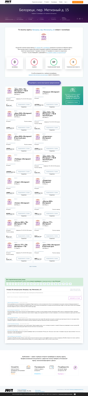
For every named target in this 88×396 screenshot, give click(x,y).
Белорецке (24, 389)
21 (41, 283)
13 (28, 283)
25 (52, 283)
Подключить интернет (37, 2)
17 (34, 283)
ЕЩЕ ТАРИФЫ (33, 266)
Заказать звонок (77, 2)
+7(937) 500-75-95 (24, 391)
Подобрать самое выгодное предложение (44, 83)
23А (48, 283)
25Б (60, 283)
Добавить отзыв (75, 298)
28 (66, 283)
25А (56, 283)
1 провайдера (46, 47)
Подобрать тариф (72, 102)
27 (63, 283)
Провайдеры (54, 2)
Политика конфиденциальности (76, 389)
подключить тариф (24, 104)
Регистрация (38, 390)
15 (31, 283)
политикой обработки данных (65, 394)
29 (70, 283)
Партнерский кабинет (40, 391)
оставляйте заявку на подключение (56, 52)
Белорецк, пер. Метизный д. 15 (43, 30)
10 (21, 283)
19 (37, 283)
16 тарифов (38, 47)
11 (24, 283)
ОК (74, 394)
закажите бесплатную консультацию (38, 75)
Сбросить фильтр (66, 20)
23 (44, 283)
